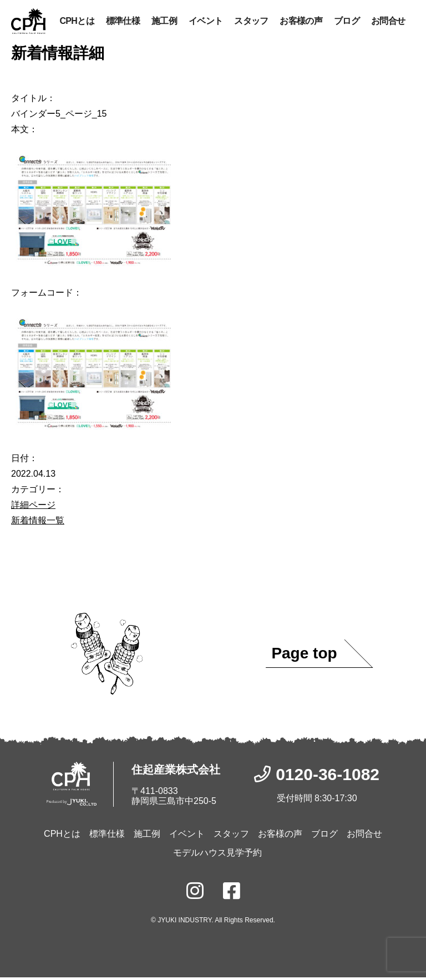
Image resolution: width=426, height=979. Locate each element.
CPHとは (76, 21)
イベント (205, 21)
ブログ (346, 21)
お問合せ (388, 21)
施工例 (164, 21)
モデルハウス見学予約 (217, 854)
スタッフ (251, 21)
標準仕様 (123, 21)
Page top (304, 654)
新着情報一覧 (37, 521)
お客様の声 (301, 21)
